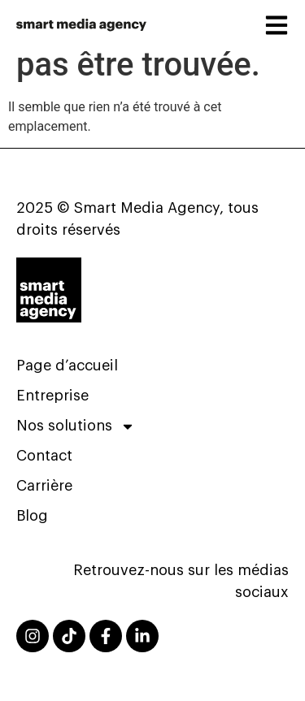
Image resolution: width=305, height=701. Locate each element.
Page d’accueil (67, 365)
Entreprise (52, 395)
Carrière (44, 485)
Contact (44, 455)
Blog (32, 515)
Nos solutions (75, 426)
